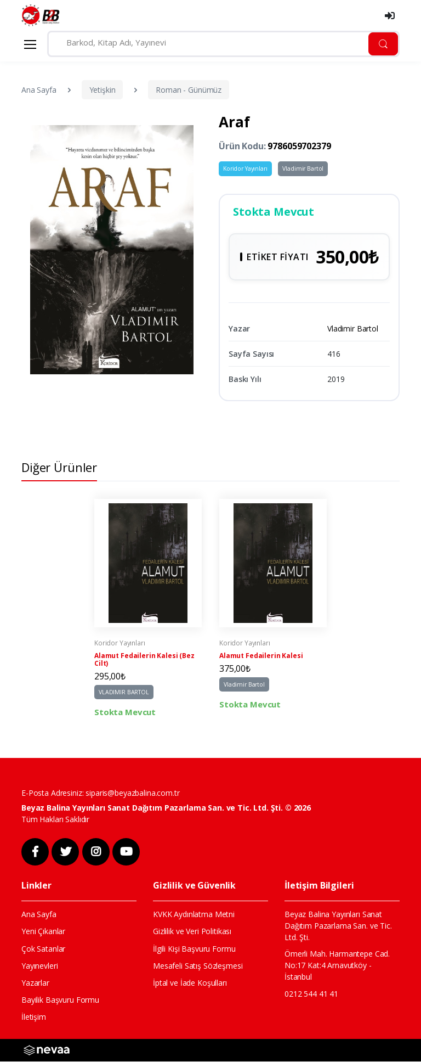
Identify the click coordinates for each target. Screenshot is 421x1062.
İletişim (33, 1018)
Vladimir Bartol (302, 168)
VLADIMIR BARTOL (124, 693)
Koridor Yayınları (245, 168)
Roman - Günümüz (188, 90)
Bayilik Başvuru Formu (60, 1001)
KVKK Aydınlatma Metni (194, 914)
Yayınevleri (39, 966)
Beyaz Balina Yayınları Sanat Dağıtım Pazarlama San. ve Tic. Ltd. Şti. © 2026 (166, 808)
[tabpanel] (148, 609)
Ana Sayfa (38, 90)
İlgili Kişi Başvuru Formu (194, 949)
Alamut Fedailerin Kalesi (261, 657)
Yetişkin (102, 90)
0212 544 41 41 (311, 994)
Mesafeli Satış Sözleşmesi (197, 966)
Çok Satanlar (43, 949)
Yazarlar (35, 983)
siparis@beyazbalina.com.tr (132, 794)
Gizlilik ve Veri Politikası (192, 932)
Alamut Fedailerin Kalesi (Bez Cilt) (144, 660)
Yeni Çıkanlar (43, 932)
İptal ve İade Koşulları (190, 983)
